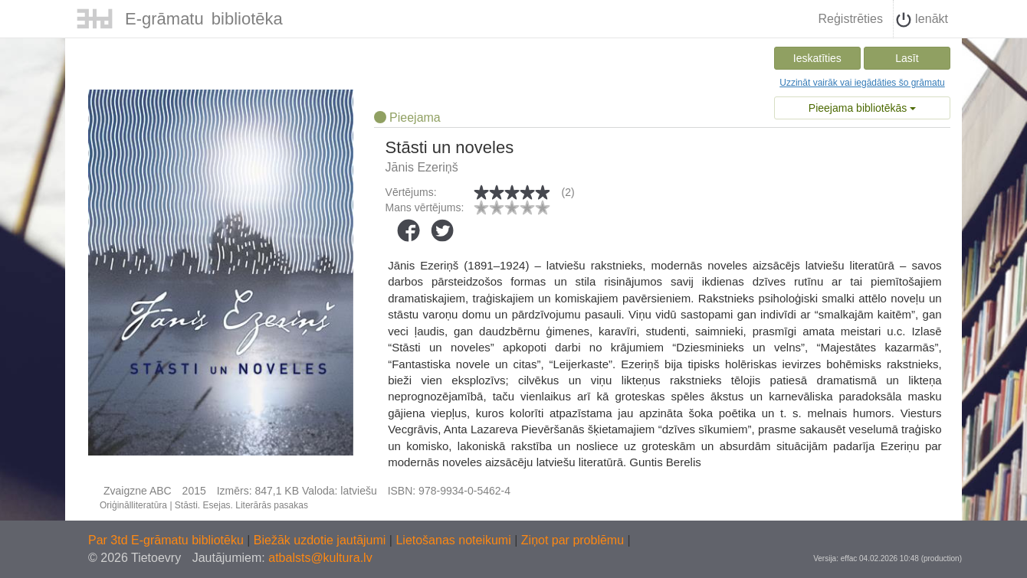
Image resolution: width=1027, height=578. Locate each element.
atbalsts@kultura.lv (320, 557)
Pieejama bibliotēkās (862, 108)
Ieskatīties (817, 58)
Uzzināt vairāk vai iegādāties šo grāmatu (861, 82)
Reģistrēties (850, 18)
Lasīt (906, 58)
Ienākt (922, 20)
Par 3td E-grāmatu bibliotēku (167, 540)
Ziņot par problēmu (572, 540)
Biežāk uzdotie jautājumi (321, 540)
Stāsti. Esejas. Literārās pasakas (241, 505)
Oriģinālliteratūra (133, 505)
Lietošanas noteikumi (454, 540)
